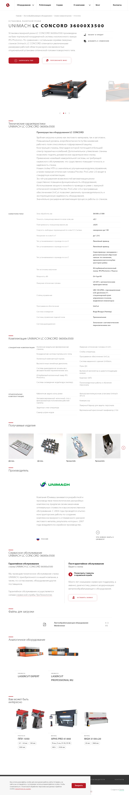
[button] (123, 448)
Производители (97, 779)
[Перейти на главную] (7, 5)
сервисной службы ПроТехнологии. (34, 595)
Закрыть (79, 786)
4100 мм (62, 747)
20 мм (87, 743)
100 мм (32, 743)
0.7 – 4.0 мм (23, 743)
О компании (79, 5)
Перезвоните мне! (56, 60)
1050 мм (22, 747)
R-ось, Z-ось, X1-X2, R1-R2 (61, 743)
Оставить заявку (82, 597)
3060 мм (96, 743)
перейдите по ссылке (23, 789)
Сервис (59, 5)
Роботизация (45, 5)
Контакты (117, 5)
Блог (98, 5)
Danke (121, 790)
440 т (54, 747)
